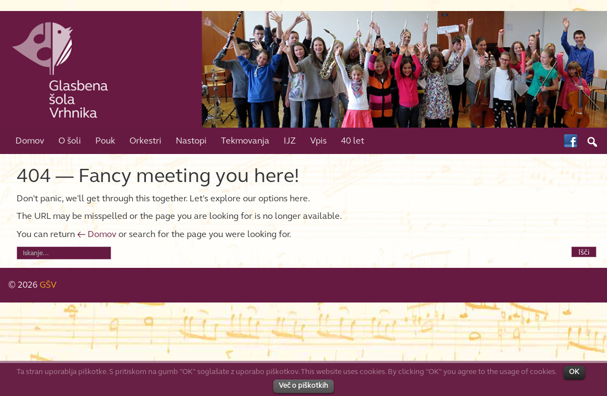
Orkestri (145, 140)
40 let (352, 140)
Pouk (105, 140)
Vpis (318, 140)
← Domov (96, 234)
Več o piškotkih (303, 385)
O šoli (69, 140)
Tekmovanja (245, 140)
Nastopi (191, 140)
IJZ (290, 140)
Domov (29, 140)
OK (574, 371)
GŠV (48, 284)
